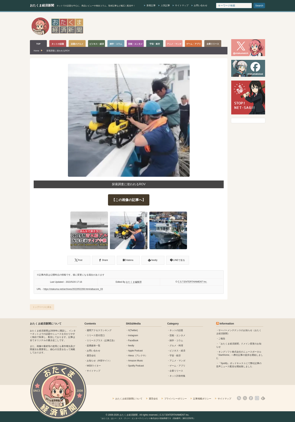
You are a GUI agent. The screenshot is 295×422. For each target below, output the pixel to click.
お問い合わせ (200, 5)
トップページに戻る (42, 307)
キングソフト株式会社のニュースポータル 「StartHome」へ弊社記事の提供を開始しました (239, 355)
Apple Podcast (135, 350)
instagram (133, 335)
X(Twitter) (133, 330)
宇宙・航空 (175, 355)
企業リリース (176, 370)
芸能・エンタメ (177, 335)
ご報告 (221, 338)
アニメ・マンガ (177, 360)
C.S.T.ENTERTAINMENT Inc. (192, 281)
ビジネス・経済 (177, 350)
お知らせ (91, 360)
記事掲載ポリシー (202, 398)
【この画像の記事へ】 (129, 200)
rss (239, 398)
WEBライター (94, 365)
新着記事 (151, 5)
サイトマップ (182, 5)
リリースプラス (95, 340)
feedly (131, 345)
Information (227, 323)
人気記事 (165, 5)
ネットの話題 (176, 330)
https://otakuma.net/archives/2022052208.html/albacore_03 (73, 289)
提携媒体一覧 (93, 345)
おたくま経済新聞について (46, 323)
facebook (251, 398)
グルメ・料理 (176, 345)
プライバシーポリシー (175, 398)
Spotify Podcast (136, 365)
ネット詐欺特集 (177, 376)
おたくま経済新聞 (42, 5)
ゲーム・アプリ (177, 365)
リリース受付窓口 (96, 335)
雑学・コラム (176, 340)
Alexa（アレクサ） (137, 355)
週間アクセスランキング (99, 330)
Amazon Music (135, 360)
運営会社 (91, 355)
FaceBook (133, 340)
